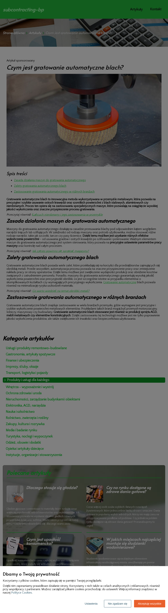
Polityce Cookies (21, 592)
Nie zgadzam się (117, 603)
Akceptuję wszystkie (149, 603)
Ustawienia (91, 603)
